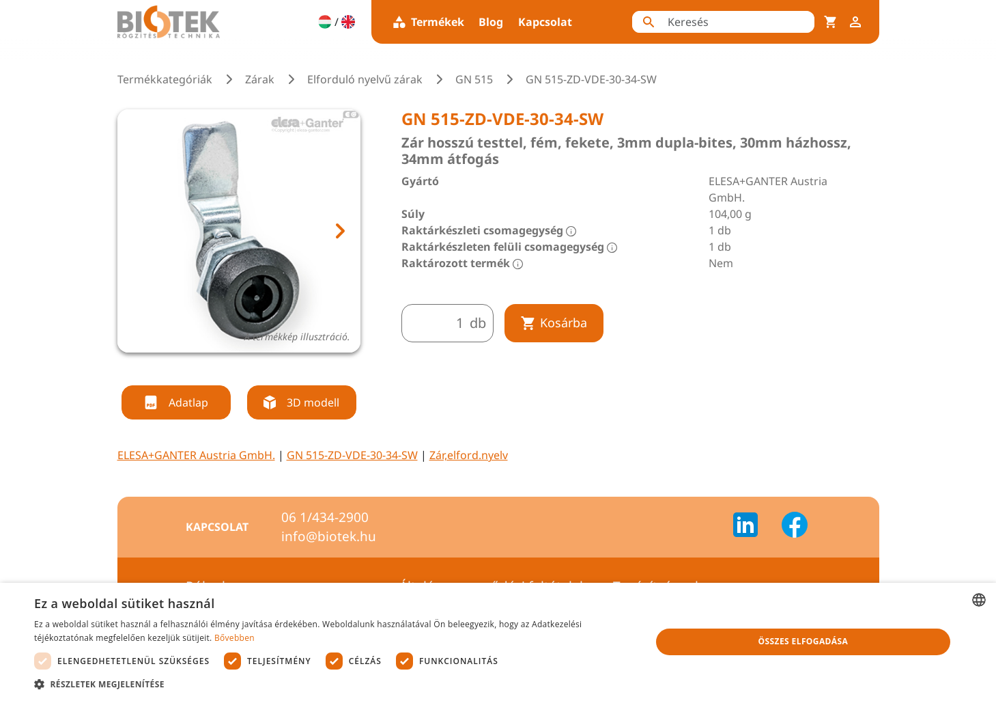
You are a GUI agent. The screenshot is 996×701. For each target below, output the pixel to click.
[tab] (226, 369)
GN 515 (474, 79)
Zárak (259, 79)
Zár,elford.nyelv (468, 455)
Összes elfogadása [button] (803, 641)
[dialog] (498, 642)
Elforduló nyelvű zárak (365, 79)
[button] (333, 684)
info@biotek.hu (328, 536)
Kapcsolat (545, 21)
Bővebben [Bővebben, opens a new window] (234, 638)
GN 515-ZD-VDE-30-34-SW (352, 455)
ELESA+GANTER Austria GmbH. (196, 455)
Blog (491, 21)
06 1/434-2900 (325, 517)
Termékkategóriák (164, 79)
